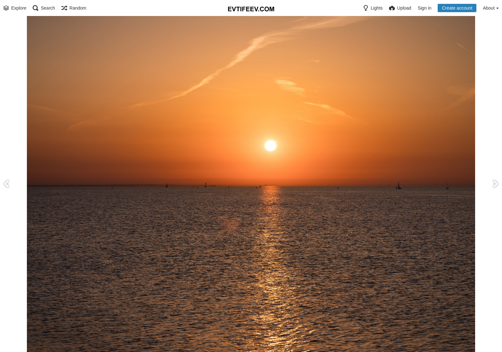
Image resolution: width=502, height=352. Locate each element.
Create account (457, 8)
